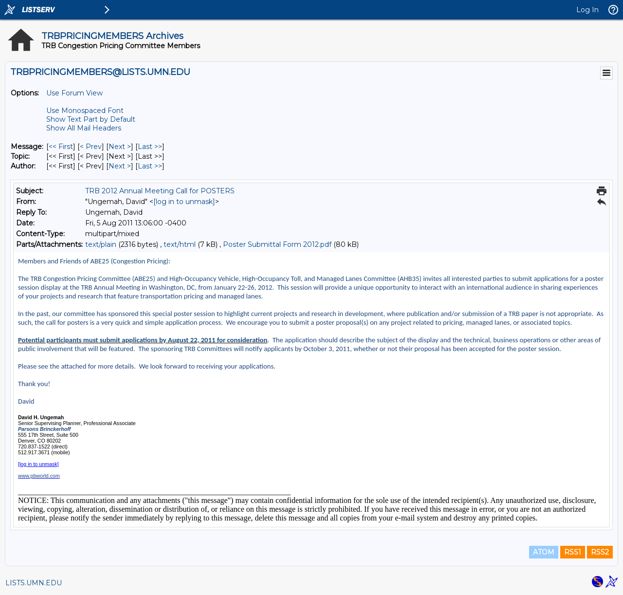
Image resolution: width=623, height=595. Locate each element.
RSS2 (600, 552)
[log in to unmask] (184, 201)
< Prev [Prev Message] (91, 146)
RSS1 (572, 552)
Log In (587, 9)
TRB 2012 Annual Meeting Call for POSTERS (160, 190)
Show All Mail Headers (83, 128)
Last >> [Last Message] (150, 146)
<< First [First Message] (61, 146)
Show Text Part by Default (90, 119)
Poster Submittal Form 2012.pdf (277, 244)
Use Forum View (74, 93)
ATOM (543, 552)
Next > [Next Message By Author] (120, 166)
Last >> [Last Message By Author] (150, 166)
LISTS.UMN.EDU (33, 582)
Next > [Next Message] (120, 146)
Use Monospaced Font (85, 110)
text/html (180, 244)
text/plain (100, 244)
